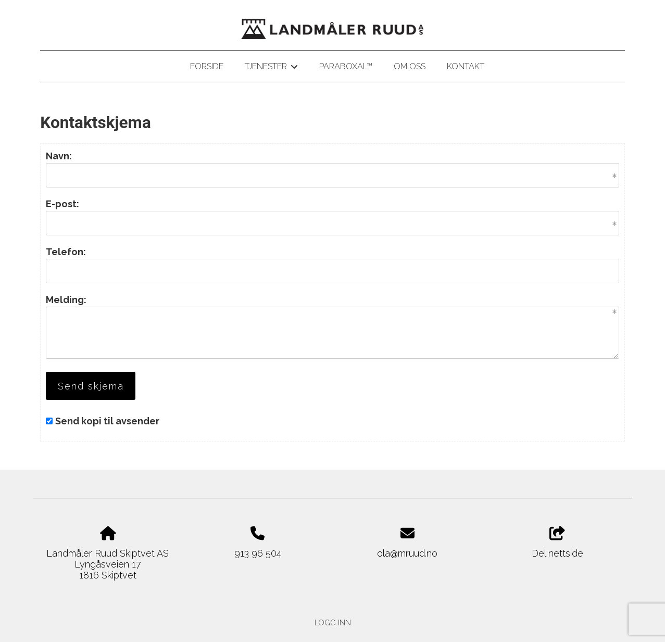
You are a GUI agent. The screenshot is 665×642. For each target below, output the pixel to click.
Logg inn (333, 622)
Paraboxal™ (345, 66)
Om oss (409, 66)
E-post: (62, 203)
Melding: (66, 299)
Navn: (59, 155)
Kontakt (465, 66)
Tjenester (271, 68)
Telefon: (66, 251)
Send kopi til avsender (107, 421)
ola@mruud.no (407, 553)
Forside (206, 66)
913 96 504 (257, 553)
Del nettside (557, 542)
